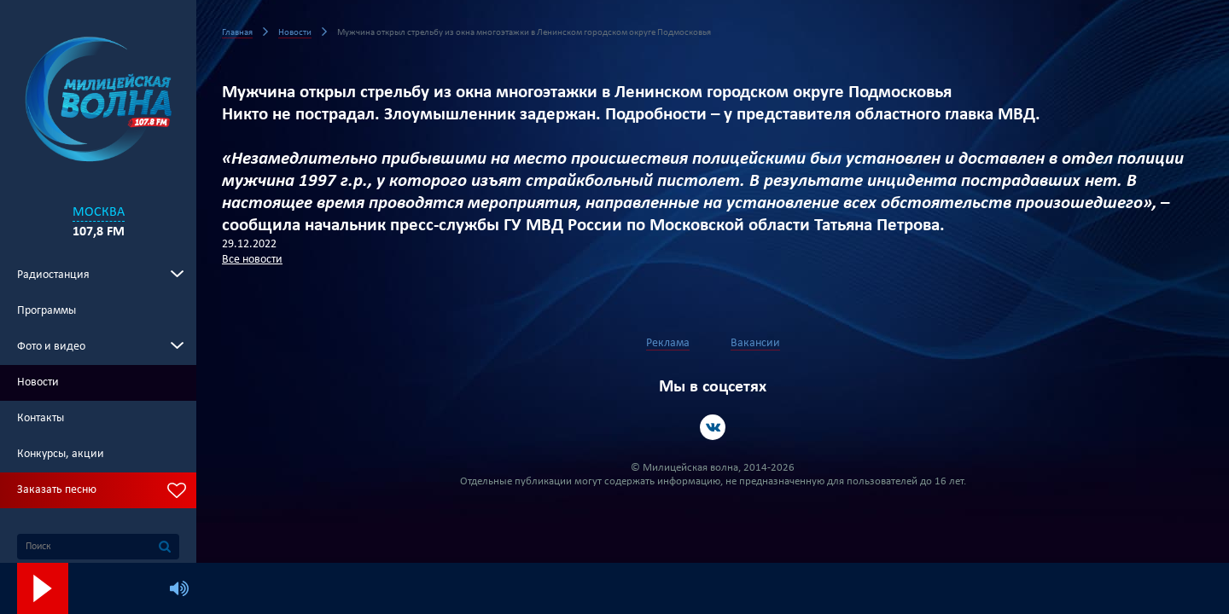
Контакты (40, 418)
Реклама (668, 343)
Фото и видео (51, 346)
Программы (46, 310)
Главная (237, 33)
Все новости (252, 259)
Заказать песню (56, 490)
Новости (38, 382)
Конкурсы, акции (60, 454)
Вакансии (755, 343)
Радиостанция (53, 275)
